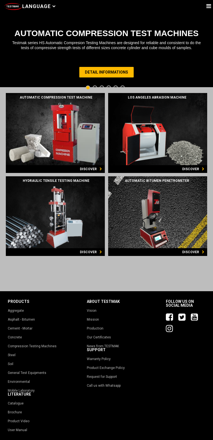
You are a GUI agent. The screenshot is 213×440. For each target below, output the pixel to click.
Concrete (15, 337)
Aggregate (16, 310)
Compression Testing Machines (32, 346)
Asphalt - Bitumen (21, 319)
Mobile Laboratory (21, 390)
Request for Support (102, 376)
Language (38, 6)
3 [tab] (102, 88)
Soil (10, 364)
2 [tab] (95, 88)
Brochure (15, 412)
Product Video (18, 421)
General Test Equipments (27, 372)
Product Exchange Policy (106, 367)
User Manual (17, 430)
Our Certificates (99, 337)
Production (95, 328)
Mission (93, 319)
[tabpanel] (106, 48)
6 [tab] (123, 88)
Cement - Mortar (20, 328)
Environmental (19, 381)
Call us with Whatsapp (104, 385)
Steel (12, 355)
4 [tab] (109, 88)
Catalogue (16, 403)
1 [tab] (88, 88)
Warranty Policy (99, 359)
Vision (92, 310)
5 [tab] (116, 88)
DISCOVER (91, 169)
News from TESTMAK (103, 346)
